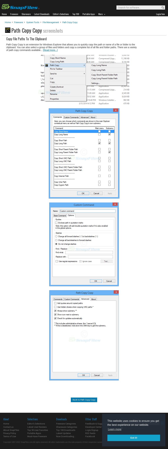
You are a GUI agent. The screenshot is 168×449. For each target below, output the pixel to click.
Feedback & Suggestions (97, 423)
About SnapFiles (11, 430)
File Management (51, 22)
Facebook (90, 436)
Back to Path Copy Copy (84, 400)
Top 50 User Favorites (37, 430)
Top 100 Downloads (65, 430)
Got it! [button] (133, 437)
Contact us (8, 427)
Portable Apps (34, 433)
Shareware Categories (66, 427)
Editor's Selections (36, 423)
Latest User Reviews (37, 427)
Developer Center (93, 427)
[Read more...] (50, 50)
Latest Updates (63, 433)
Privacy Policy (9, 433)
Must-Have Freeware (37, 436)
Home (8, 22)
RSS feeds (90, 433)
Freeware (18, 22)
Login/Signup (91, 430)
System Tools (32, 22)
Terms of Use (9, 436)
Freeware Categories (66, 423)
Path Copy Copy (69, 22)
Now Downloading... (65, 436)
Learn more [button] (114, 429)
